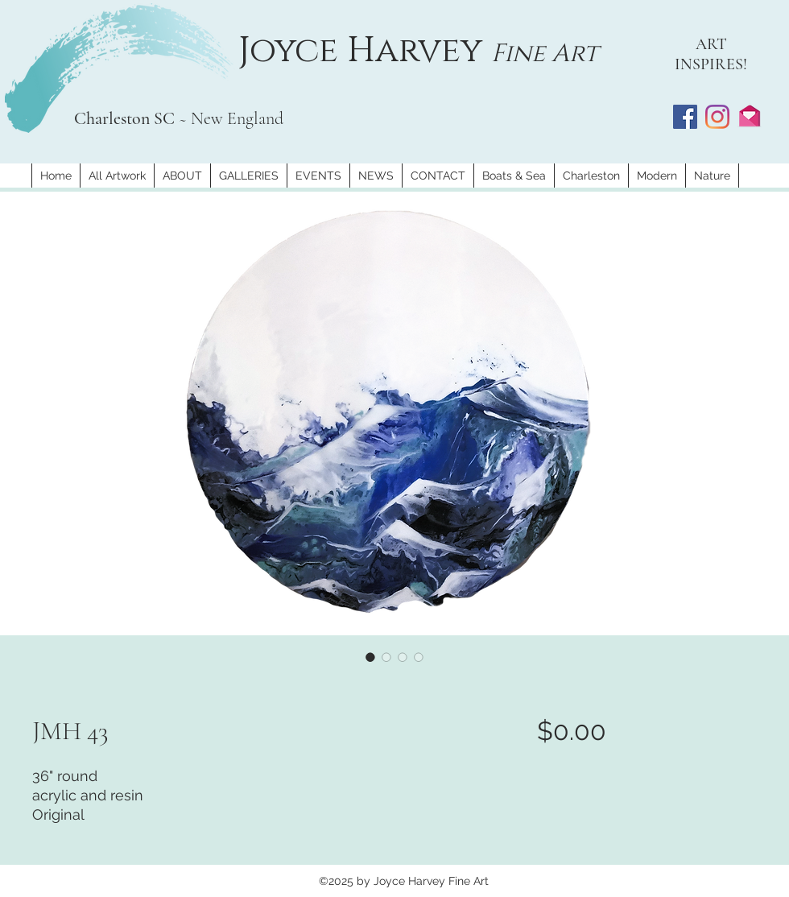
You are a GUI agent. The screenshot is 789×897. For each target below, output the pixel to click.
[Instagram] (717, 117)
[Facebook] (685, 117)
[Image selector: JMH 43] (370, 657)
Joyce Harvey (364, 50)
